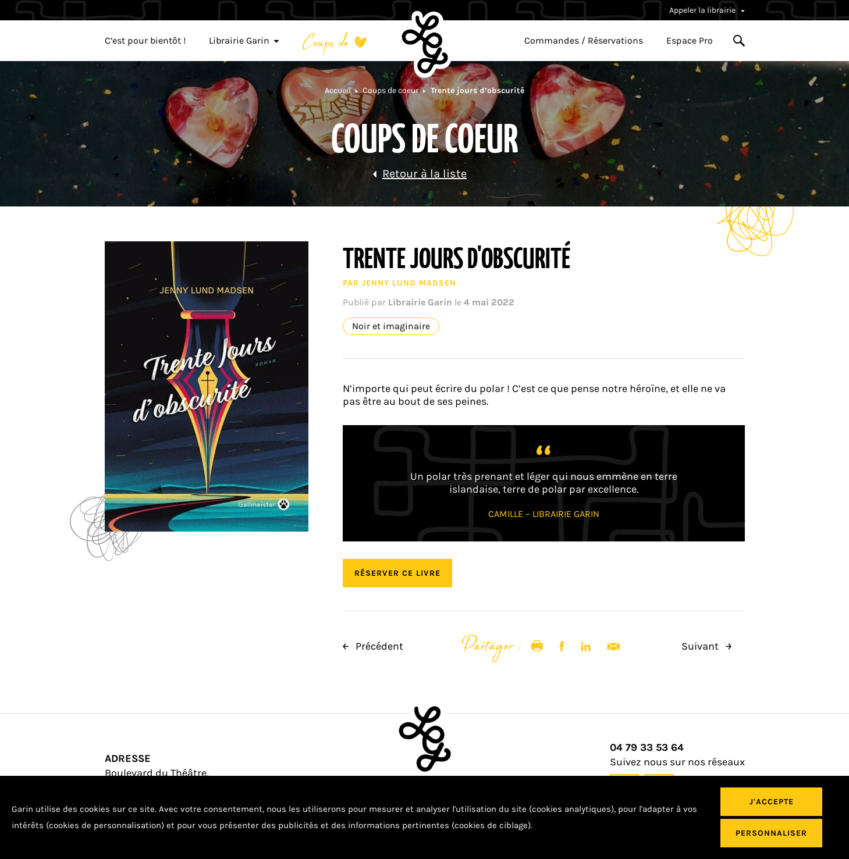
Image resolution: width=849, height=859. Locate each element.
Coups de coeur (390, 90)
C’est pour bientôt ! (145, 40)
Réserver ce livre (397, 573)
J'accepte (771, 802)
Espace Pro (689, 40)
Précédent (373, 646)
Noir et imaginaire (391, 326)
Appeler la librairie (707, 10)
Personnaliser (771, 833)
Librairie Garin (244, 40)
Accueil (338, 90)
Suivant (706, 646)
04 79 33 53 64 (647, 748)
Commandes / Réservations (583, 40)
